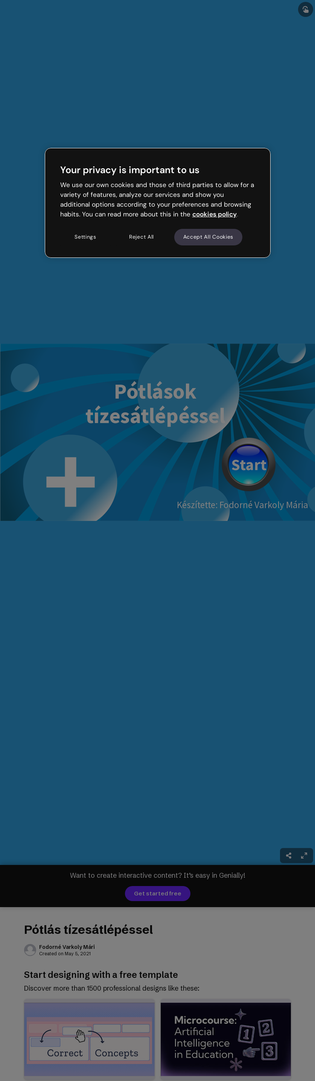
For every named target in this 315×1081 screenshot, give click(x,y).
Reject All (141, 236)
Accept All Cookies (208, 236)
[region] (158, 203)
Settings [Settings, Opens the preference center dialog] (85, 236)
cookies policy (214, 214)
